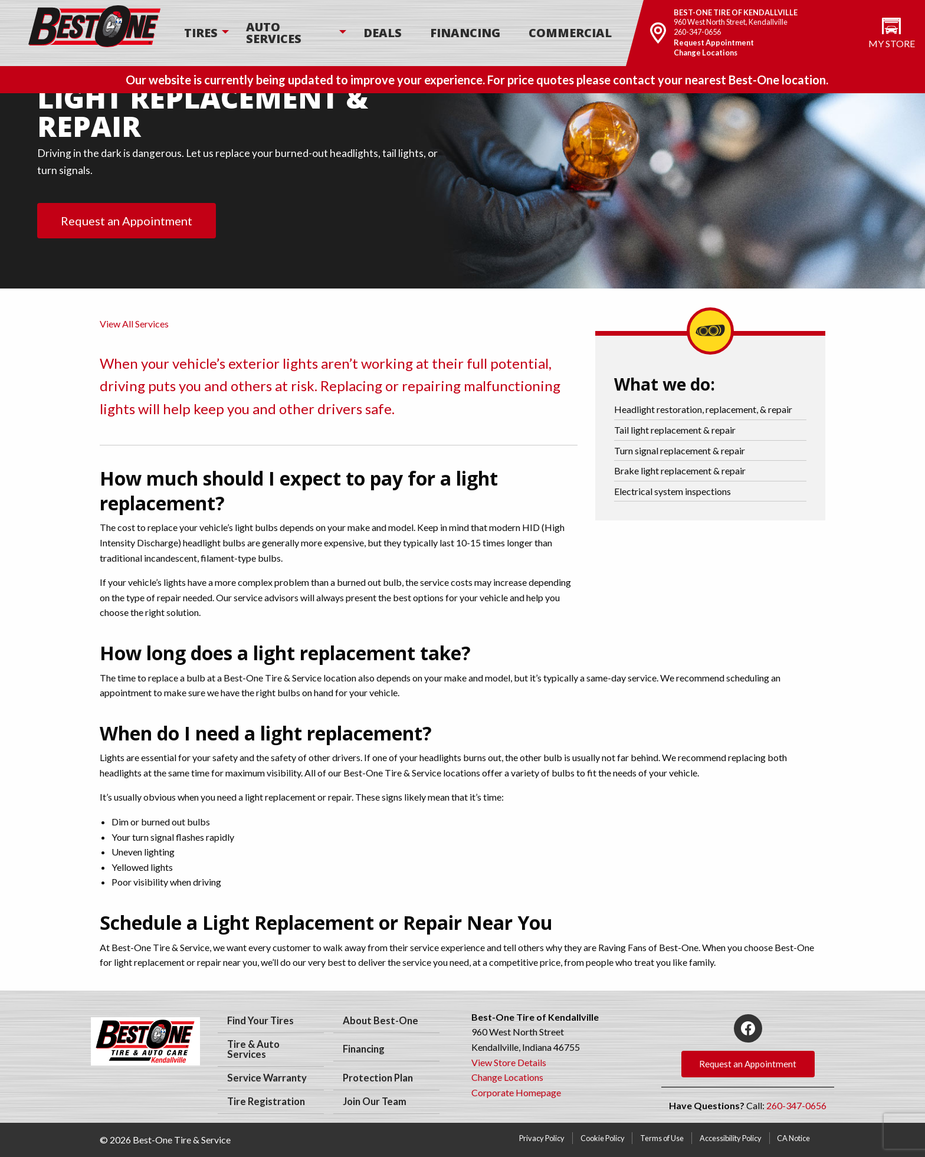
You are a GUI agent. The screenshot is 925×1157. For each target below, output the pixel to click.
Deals (382, 33)
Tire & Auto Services (253, 1049)
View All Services (134, 323)
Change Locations (705, 52)
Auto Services (273, 33)
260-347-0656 (697, 32)
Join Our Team (374, 1101)
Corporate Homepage (516, 1092)
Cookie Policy (602, 1138)
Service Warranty (267, 1078)
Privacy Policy (542, 1138)
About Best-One (380, 1021)
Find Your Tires (260, 1021)
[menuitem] (201, 33)
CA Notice (793, 1138)
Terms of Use (662, 1138)
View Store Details (508, 1062)
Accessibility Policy (731, 1138)
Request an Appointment (126, 221)
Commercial (570, 33)
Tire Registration (266, 1101)
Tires (201, 33)
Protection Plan (378, 1078)
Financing (465, 33)
